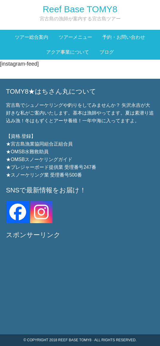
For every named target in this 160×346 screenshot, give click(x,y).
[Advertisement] (80, 286)
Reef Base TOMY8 (80, 9)
